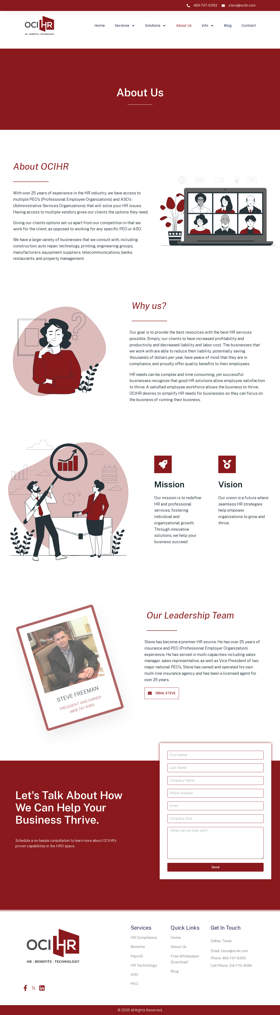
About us (184, 25)
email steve (165, 693)
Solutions (155, 25)
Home (99, 25)
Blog (227, 25)
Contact (249, 25)
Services (125, 25)
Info (208, 25)
